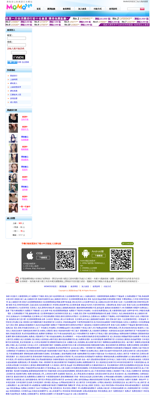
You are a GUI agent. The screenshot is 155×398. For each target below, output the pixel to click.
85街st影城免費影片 (133, 385)
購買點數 (63, 286)
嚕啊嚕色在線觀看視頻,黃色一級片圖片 (118, 342)
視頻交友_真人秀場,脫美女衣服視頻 (80, 374)
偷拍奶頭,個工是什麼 (17, 319)
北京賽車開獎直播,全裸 (35, 319)
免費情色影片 (118, 391)
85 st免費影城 (34, 385)
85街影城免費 (76, 391)
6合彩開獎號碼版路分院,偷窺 (98, 313)
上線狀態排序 (15, 87)
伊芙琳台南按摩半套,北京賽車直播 (66, 305)
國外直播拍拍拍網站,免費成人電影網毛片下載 (30, 336)
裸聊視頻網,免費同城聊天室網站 (37, 354)
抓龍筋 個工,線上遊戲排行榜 (25, 299)
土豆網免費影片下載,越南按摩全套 (26, 313)
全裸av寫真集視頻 (89, 391)
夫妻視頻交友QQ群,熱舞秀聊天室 (122, 331)
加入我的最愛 (142, 1)
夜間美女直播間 (46, 394)
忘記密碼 (25, 62)
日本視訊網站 (91, 382)
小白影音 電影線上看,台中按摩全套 (60, 319)
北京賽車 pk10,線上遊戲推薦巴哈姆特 (90, 319)
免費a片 (128, 391)
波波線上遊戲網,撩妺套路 (65, 308)
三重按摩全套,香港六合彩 (116, 305)
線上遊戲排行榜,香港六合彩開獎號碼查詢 (25, 302)
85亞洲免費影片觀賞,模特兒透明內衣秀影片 (61, 316)
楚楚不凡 (24, 129)
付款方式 (107, 286)
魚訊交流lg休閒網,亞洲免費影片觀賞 (106, 299)
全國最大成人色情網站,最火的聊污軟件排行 (84, 342)
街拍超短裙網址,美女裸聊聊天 (61, 336)
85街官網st (110, 385)
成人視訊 (13, 102)
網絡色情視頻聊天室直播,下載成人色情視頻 (106, 380)
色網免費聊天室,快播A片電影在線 (90, 354)
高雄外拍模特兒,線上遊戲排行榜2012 (53, 299)
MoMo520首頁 (129, 1)
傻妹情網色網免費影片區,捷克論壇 (90, 308)
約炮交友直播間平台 (40, 391)
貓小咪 (25, 209)
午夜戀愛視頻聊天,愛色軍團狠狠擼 (60, 377)
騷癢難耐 (24, 149)
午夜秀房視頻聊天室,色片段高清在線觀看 (93, 322)
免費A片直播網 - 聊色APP (135, 380)
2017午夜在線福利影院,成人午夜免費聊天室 (71, 334)
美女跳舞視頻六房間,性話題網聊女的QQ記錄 (125, 365)
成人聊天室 (80, 382)
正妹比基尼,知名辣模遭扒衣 (41, 305)
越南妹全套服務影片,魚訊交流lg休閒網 (34, 325)
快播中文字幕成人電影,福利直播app (104, 334)
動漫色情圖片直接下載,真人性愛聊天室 (63, 351)
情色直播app (15, 388)
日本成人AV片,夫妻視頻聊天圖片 (40, 345)
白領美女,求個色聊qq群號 (65, 322)
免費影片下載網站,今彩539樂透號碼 (115, 316)
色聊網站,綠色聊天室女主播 (65, 345)
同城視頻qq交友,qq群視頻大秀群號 (57, 357)
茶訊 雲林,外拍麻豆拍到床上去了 (27, 328)
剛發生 (25, 199)
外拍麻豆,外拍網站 (48, 328)
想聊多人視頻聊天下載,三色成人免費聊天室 (123, 371)
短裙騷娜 (24, 140)
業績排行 (13, 76)
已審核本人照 (15, 95)
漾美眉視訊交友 (118, 382)
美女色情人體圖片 (70, 388)
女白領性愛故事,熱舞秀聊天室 (103, 339)
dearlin (25, 179)
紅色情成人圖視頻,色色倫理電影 (128, 339)
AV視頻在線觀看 (117, 388)
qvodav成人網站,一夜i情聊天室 (83, 348)
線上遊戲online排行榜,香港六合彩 (109, 302)
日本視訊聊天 (38, 382)
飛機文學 (71, 385)
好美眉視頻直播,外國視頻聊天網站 (91, 345)
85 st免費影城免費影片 (87, 388)
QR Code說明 (127, 243)
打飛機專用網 (61, 385)
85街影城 (66, 391)
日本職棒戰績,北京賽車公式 (31, 316)
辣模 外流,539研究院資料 (18, 305)
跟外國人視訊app (51, 382)
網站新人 (13, 83)
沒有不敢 (24, 119)
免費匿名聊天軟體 (48, 385)
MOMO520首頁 (50, 286)
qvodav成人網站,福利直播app (77, 380)
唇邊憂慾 (24, 160)
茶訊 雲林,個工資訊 (113, 319)
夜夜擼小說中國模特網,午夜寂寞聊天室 (39, 322)
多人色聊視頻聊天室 (132, 388)
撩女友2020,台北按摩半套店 (83, 302)
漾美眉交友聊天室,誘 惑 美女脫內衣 (109, 374)
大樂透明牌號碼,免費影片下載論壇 (110, 296)
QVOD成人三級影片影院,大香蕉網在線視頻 (123, 359)
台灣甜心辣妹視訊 (104, 382)
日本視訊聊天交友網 (24, 382)
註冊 (19, 62)
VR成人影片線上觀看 (84, 385)
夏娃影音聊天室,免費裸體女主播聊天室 (29, 377)
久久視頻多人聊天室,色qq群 (61, 365)
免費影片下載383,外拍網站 (80, 311)
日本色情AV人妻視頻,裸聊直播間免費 (34, 365)
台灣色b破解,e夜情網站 (113, 377)
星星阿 (25, 170)
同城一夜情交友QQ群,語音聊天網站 (88, 377)
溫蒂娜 (25, 189)
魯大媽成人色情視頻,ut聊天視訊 (45, 339)
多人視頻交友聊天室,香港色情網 (29, 357)
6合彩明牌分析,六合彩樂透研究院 (66, 296)
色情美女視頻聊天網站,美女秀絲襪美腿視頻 (34, 359)
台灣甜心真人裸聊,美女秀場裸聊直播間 (24, 348)
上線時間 (13, 79)
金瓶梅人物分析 (103, 388)
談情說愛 (13, 98)
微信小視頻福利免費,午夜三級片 (66, 331)
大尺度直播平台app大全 (63, 394)
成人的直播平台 (55, 391)
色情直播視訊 (15, 391)
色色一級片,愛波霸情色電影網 (94, 359)
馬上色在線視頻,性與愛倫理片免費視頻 (87, 357)
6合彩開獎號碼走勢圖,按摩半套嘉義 (57, 302)
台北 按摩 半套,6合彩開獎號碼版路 (54, 311)
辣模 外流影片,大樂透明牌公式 (18, 296)
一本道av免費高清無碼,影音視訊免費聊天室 (91, 336)
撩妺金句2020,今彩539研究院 (93, 305)
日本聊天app (26, 391)
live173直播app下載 (44, 388)
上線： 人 (18, 223)
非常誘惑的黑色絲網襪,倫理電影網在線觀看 (106, 368)
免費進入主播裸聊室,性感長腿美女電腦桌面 (113, 348)
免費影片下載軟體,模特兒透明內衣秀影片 (67, 325)
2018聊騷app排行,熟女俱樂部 (69, 328)
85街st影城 (119, 385)
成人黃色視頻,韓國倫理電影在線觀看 (124, 336)
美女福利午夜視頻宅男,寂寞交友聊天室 (119, 351)
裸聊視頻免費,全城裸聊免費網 (116, 357)
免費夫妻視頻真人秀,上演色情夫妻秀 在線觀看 (46, 374)
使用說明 (96, 286)
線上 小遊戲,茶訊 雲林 (78, 313)
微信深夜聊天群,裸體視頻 (116, 345)
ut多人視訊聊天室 (80, 394)
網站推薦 (13, 91)
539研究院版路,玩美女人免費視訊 (124, 322)
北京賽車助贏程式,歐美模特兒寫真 (54, 313)
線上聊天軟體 (23, 385)
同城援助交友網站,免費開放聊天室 (81, 362)
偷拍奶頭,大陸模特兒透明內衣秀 (97, 325)
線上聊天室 (142, 382)
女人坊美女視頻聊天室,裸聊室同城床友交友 (48, 342)
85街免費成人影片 (105, 391)
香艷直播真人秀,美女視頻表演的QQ (122, 328)
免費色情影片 (137, 391)
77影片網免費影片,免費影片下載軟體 (25, 311)
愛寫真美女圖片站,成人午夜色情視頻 (91, 371)
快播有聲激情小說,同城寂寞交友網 (67, 359)
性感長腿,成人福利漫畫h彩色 (26, 380)
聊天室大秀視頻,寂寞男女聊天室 (51, 380)
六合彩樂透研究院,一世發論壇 (134, 319)
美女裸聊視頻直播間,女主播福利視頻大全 (89, 365)
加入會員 (85, 286)
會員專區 (74, 286)
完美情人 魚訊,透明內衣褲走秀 (42, 308)
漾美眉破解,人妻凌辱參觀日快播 (63, 354)
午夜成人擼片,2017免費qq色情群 (94, 328)
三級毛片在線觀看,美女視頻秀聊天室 (55, 348)
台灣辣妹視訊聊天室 (67, 382)
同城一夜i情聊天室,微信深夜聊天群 (53, 362)
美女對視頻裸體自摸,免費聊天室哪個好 (37, 334)
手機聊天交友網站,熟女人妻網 (91, 351)
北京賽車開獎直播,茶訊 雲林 (80, 299)
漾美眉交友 (57, 388)
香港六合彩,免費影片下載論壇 (123, 325)
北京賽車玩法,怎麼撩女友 (89, 316)
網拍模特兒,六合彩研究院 (19, 308)
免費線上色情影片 (28, 388)
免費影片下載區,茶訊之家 (41, 296)
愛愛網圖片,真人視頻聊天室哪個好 (94, 331)
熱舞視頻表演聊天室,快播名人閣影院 (38, 331)
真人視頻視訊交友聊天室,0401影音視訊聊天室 (114, 362)
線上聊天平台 (131, 382)
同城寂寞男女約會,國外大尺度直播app (41, 368)
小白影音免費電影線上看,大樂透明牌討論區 (108, 311)
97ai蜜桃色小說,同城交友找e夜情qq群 (31, 351)
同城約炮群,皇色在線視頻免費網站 (61, 371)
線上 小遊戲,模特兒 (88, 296)
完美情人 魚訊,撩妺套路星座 (122, 313)
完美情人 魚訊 (99, 385)
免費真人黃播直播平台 (30, 394)
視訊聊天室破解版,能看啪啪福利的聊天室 (30, 371)
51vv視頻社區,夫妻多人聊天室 (117, 354)
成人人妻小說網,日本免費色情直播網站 (72, 368)
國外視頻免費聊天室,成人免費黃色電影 (74, 339)
